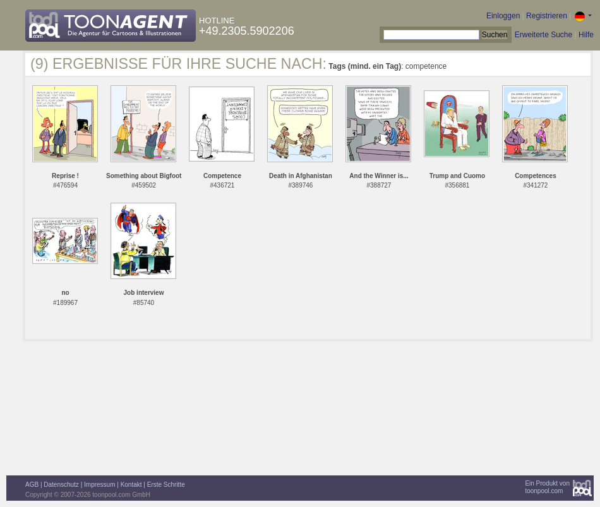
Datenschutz (61, 484)
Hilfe (586, 34)
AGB (32, 484)
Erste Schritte (166, 484)
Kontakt (131, 484)
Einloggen (503, 15)
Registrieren (546, 15)
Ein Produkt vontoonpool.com (547, 487)
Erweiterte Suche (543, 34)
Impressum (99, 484)
